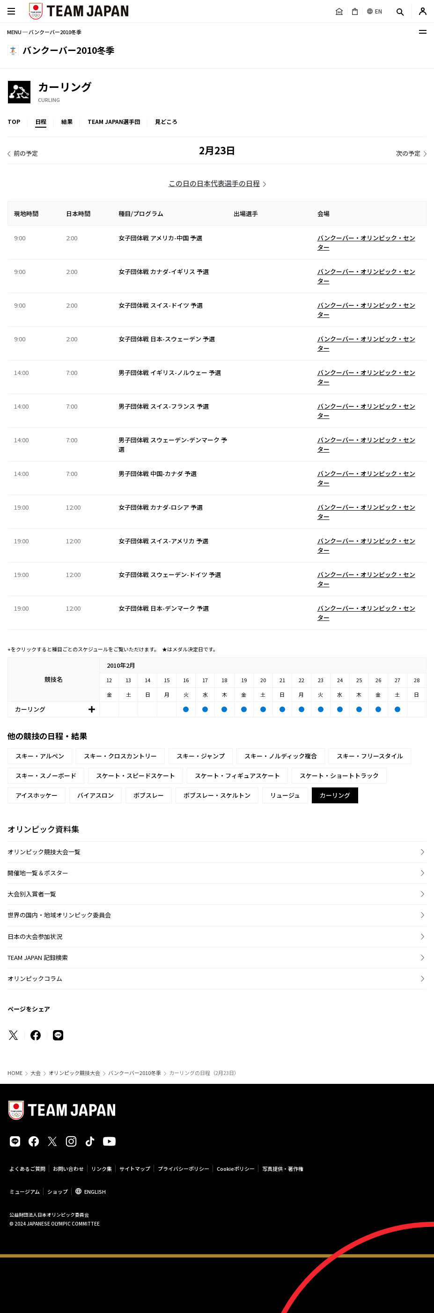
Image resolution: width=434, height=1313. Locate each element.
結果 (67, 121)
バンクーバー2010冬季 (134, 1072)
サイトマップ (134, 1168)
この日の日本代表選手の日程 (214, 183)
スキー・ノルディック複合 (280, 755)
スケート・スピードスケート (135, 775)
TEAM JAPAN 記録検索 (37, 957)
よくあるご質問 (27, 1168)
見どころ (166, 121)
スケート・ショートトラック (339, 775)
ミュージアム (24, 1191)
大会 (35, 1072)
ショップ (57, 1191)
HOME (14, 1072)
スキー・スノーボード (45, 775)
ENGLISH (95, 1191)
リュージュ (285, 795)
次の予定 (408, 153)
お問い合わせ (68, 1168)
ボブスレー (148, 795)
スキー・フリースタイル (370, 755)
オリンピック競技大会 (74, 1072)
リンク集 (101, 1168)
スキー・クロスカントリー (120, 755)
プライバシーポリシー (183, 1168)
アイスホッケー (36, 795)
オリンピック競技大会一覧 (44, 851)
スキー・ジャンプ (201, 755)
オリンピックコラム (34, 978)
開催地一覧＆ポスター (37, 872)
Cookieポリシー (236, 1168)
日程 (40, 121)
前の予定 (26, 153)
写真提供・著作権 (282, 1168)
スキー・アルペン (39, 755)
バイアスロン (95, 795)
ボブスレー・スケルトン (217, 795)
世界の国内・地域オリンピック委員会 (59, 914)
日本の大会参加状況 (34, 936)
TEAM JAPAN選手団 (114, 121)
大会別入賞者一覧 (31, 893)
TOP (13, 121)
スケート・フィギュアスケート (237, 775)
